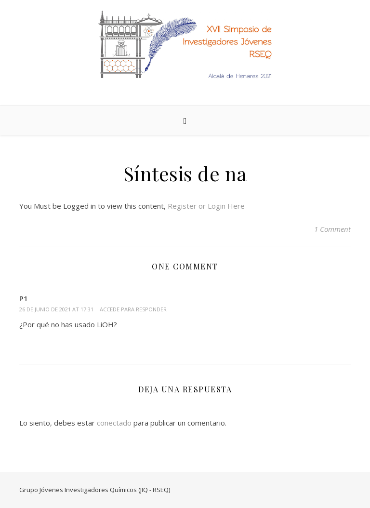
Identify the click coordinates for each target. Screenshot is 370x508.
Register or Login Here (206, 206)
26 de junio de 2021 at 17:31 (56, 309)
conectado (114, 423)
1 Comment (332, 229)
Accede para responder (133, 309)
